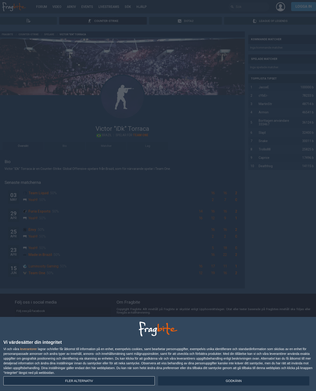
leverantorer (28, 349)
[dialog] (158, 354)
